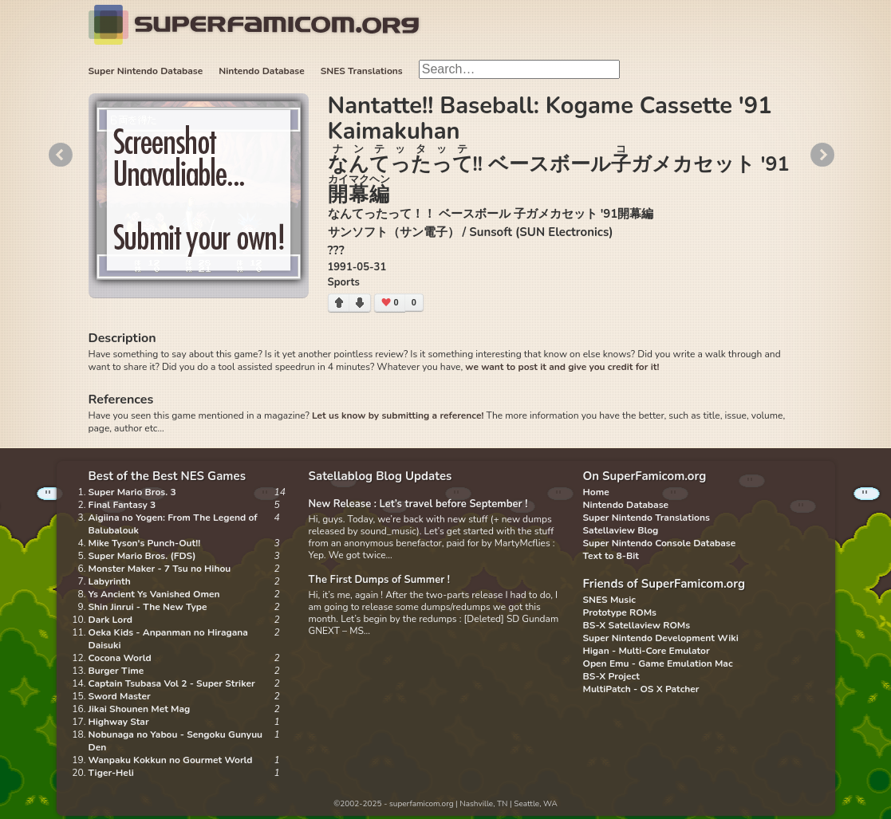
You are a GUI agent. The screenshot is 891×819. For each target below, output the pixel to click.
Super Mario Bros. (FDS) (142, 555)
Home (596, 492)
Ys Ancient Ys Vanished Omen (154, 594)
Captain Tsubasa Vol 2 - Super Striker (172, 683)
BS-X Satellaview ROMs (637, 625)
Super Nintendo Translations (646, 517)
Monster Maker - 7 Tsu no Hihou (160, 568)
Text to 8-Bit (611, 555)
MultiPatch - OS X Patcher (641, 689)
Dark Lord (111, 619)
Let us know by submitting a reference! (397, 415)
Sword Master (120, 696)
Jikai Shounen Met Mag (140, 709)
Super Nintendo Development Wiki (661, 638)
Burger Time (116, 670)
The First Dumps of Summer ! (380, 580)
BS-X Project (611, 676)
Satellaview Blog (621, 530)
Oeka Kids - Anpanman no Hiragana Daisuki (168, 639)
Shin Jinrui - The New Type (148, 606)
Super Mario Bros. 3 (132, 492)
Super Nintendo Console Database (659, 543)
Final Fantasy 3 (122, 504)
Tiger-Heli (111, 772)
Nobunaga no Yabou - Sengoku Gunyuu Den (176, 741)
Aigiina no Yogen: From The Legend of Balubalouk (173, 524)
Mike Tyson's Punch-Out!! (145, 543)
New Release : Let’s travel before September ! (418, 504)
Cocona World (120, 658)
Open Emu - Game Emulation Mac (658, 663)
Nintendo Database (262, 71)
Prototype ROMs (619, 612)
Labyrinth (110, 581)
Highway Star (119, 721)
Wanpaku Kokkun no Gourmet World (171, 760)
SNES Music (609, 599)
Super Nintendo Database (146, 71)
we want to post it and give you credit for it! (562, 366)
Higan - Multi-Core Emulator (646, 650)
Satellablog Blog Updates (380, 476)
